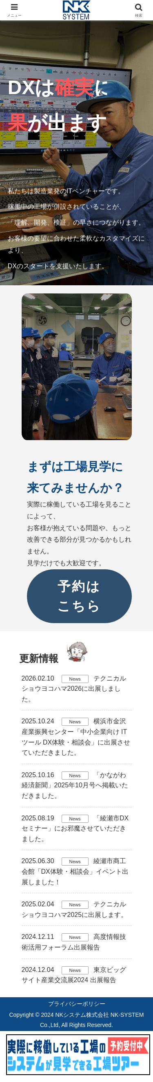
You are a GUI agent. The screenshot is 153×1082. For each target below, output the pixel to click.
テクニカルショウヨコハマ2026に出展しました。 (74, 689)
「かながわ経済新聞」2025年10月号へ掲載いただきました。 (75, 785)
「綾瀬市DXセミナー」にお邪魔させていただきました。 (75, 828)
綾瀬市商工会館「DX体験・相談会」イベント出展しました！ (75, 871)
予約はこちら (79, 596)
